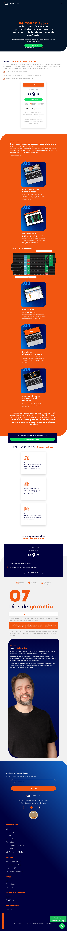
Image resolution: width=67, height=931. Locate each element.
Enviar (33, 788)
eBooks (9, 897)
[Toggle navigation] (62, 3)
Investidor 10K (11, 868)
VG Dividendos (11, 849)
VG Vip (8, 835)
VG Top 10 (10, 839)
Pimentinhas (10, 842)
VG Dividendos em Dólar (15, 845)
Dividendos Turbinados (14, 871)
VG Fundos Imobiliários (14, 852)
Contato (9, 909)
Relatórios (10, 900)
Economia (9, 881)
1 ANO (33, 85)
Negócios (9, 887)
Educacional (10, 884)
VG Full (8, 829)
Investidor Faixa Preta (14, 865)
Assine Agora (33, 45)
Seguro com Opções (13, 861)
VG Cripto (10, 832)
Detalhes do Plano (33, 47)
